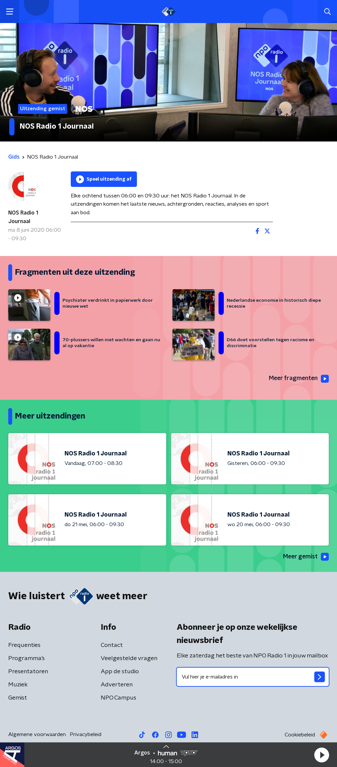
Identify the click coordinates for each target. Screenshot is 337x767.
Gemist (17, 698)
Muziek (18, 685)
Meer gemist (305, 557)
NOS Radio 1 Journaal (23, 217)
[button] (321, 754)
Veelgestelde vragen (129, 658)
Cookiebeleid (300, 734)
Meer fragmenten (298, 379)
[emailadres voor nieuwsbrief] (253, 677)
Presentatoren (28, 672)
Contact (112, 645)
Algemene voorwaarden (37, 734)
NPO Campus (118, 698)
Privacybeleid (85, 734)
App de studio (120, 672)
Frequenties (24, 645)
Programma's (26, 658)
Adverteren (117, 685)
